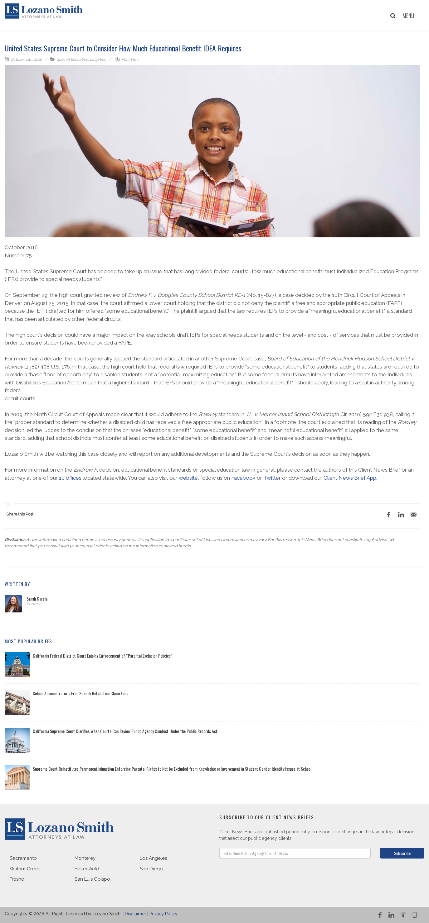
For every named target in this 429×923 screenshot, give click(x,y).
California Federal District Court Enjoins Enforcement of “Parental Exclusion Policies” (102, 655)
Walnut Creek (25, 869)
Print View (130, 59)
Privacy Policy (163, 913)
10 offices (70, 478)
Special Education (72, 59)
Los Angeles (153, 858)
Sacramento (23, 858)
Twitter (272, 478)
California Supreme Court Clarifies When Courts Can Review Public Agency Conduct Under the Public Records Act (125, 731)
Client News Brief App (350, 478)
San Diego (151, 869)
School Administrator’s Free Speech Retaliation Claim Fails (80, 693)
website (188, 478)
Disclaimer (135, 913)
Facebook (243, 478)
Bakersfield (87, 869)
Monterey (85, 858)
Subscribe (402, 853)
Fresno (17, 879)
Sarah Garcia (37, 598)
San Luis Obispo (92, 879)
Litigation (98, 59)
